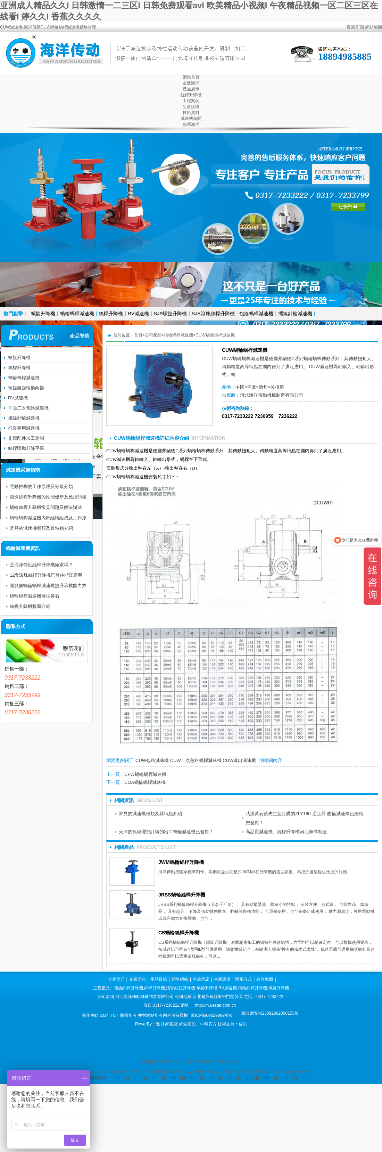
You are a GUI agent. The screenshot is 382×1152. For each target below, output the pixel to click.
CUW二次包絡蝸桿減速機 (196, 760)
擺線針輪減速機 (295, 313)
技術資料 (191, 112)
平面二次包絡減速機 (28, 408)
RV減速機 (138, 313)
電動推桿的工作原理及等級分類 (41, 486)
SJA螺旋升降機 (170, 313)
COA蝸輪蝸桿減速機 (145, 782)
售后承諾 (201, 979)
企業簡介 (116, 979)
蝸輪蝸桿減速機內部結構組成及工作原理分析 (48, 519)
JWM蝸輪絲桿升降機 (181, 862)
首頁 (138, 335)
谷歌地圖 (264, 979)
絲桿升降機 (191, 94)
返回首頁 (355, 27)
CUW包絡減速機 (152, 760)
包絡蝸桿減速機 (256, 313)
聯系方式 (243, 979)
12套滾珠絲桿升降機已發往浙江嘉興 (46, 575)
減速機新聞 (191, 118)
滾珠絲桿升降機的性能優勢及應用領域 (48, 497)
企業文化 (137, 979)
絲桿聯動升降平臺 (26, 448)
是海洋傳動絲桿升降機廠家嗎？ (41, 564)
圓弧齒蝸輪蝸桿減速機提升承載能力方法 (48, 587)
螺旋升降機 (43, 313)
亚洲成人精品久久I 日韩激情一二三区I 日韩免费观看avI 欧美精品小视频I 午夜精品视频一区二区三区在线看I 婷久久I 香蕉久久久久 (191, 1071)
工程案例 (191, 100)
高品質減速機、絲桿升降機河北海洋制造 (286, 831)
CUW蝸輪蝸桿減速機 (215, 335)
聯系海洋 (191, 124)
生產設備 (191, 106)
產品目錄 (158, 979)
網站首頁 (191, 77)
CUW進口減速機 (239, 760)
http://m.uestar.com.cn (215, 1005)
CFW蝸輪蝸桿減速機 (145, 774)
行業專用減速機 (24, 428)
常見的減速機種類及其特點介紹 (150, 813)
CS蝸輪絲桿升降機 (178, 932)
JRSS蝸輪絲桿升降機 (181, 895)
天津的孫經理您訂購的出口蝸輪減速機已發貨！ (166, 831)
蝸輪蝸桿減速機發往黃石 (34, 596)
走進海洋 (191, 83)
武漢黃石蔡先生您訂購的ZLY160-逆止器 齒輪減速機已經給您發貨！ (304, 818)
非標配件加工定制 (26, 438)
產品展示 (191, 89)
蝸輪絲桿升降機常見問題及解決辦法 (46, 507)
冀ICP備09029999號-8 (211, 1015)
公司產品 (153, 335)
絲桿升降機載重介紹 (30, 606)
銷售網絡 (180, 979)
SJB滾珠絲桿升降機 (213, 313)
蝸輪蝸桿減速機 (77, 313)
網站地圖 (373, 27)
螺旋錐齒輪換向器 (26, 387)
